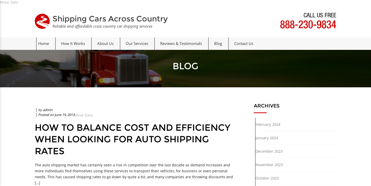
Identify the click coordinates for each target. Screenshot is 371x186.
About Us (105, 43)
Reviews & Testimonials (181, 43)
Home (43, 43)
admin (48, 109)
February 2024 (268, 124)
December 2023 (269, 151)
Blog (218, 43)
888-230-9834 (308, 26)
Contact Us (243, 43)
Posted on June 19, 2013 (56, 114)
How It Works (73, 43)
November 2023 (269, 164)
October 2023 (267, 178)
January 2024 (267, 137)
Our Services (137, 43)
